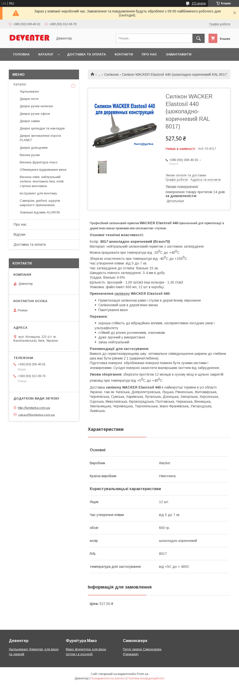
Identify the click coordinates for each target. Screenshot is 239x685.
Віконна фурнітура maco (39, 162)
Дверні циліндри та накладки (42, 128)
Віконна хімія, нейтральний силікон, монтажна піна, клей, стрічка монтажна (42, 181)
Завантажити (178, 54)
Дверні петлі (29, 99)
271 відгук (199, 3)
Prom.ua (142, 674)
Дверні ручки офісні (35, 114)
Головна (21, 54)
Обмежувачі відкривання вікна (43, 169)
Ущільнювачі (29, 91)
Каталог (45, 54)
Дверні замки (30, 121)
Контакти (124, 54)
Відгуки (19, 234)
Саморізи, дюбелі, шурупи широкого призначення (40, 203)
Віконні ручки (30, 155)
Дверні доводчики (34, 147)
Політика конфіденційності (145, 678)
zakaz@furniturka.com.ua (36, 414)
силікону (122, 293)
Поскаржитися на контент (107, 678)
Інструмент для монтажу (38, 193)
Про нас (149, 54)
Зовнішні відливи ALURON (40, 212)
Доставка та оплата (86, 54)
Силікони (111, 74)
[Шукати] (198, 38)
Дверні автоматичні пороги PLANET (40, 138)
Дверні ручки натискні (36, 106)
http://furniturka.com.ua (34, 408)
